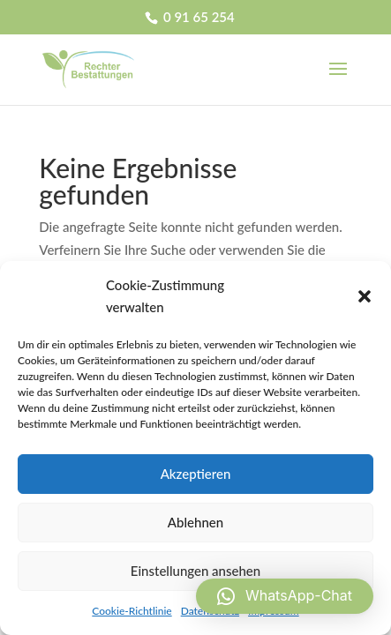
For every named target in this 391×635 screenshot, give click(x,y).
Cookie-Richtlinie (131, 610)
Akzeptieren (196, 474)
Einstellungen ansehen (195, 571)
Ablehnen (195, 522)
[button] (364, 296)
